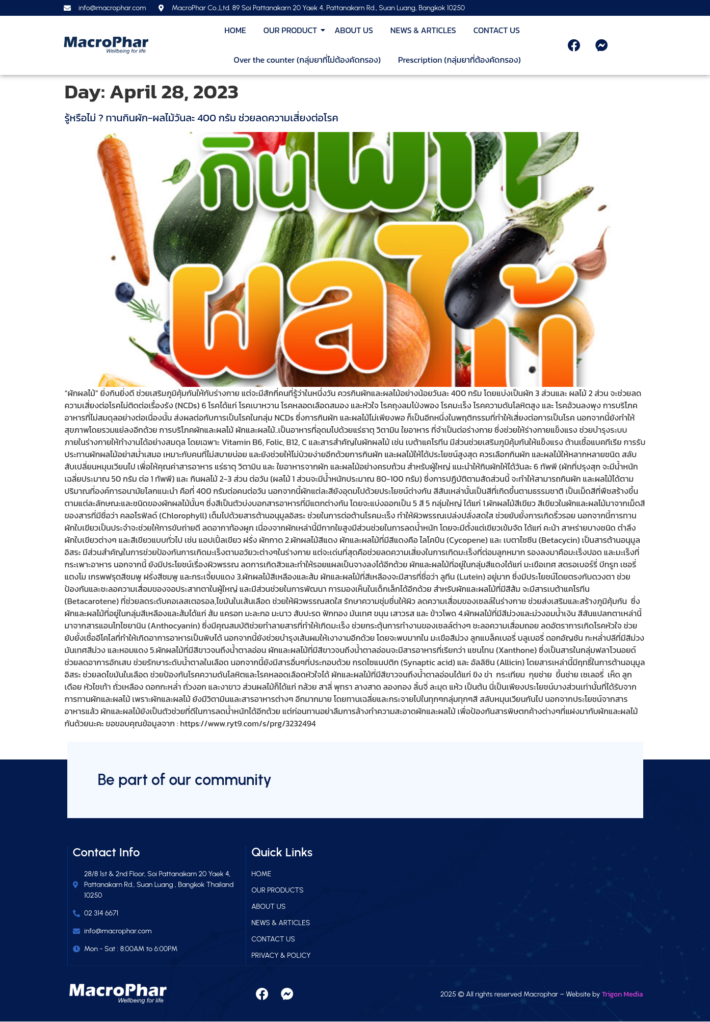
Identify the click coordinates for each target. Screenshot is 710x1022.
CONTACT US (497, 30)
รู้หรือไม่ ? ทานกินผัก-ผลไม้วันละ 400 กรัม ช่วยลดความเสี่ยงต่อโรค (201, 117)
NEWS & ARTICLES (423, 30)
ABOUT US (353, 30)
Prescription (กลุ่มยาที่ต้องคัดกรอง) (459, 60)
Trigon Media (622, 994)
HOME (235, 30)
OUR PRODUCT (292, 30)
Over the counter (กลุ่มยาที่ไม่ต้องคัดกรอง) (307, 60)
